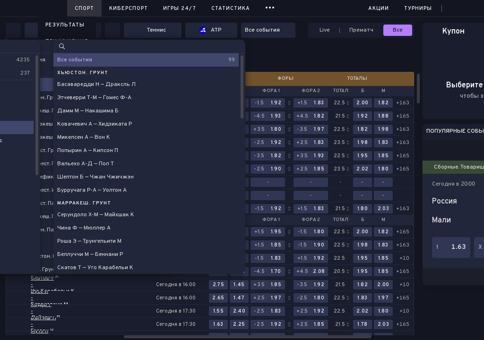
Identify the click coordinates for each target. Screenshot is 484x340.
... (270, 7)
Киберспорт (128, 8)
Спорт (84, 8)
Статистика (230, 8)
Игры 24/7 (179, 8)
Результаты (65, 25)
